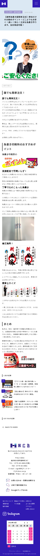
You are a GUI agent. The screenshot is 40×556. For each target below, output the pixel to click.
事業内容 (6, 504)
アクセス (29, 506)
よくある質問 (30, 504)
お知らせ (29, 501)
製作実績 (6, 506)
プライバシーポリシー (15, 551)
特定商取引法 (26, 551)
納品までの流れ (19, 501)
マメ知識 (17, 504)
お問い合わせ (30, 509)
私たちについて (8, 501)
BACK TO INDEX (11, 427)
